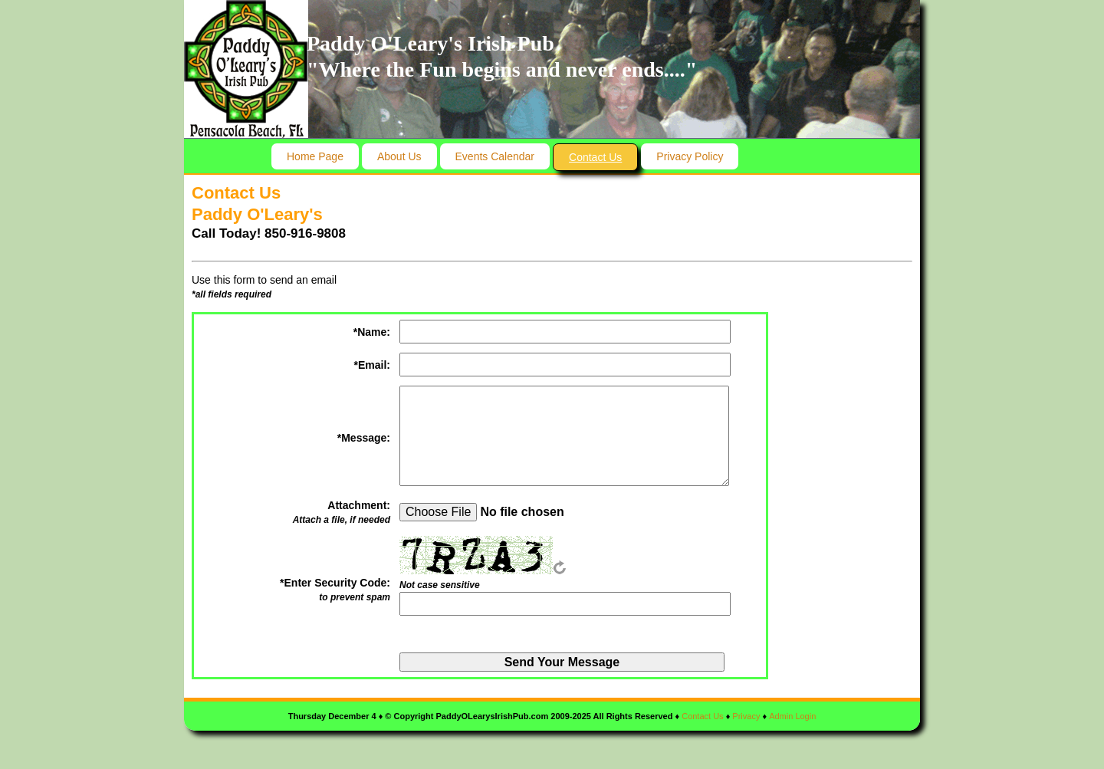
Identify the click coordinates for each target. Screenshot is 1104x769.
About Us (399, 156)
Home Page (315, 156)
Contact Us (595, 157)
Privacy (746, 716)
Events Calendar (495, 156)
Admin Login (792, 716)
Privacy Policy (689, 156)
